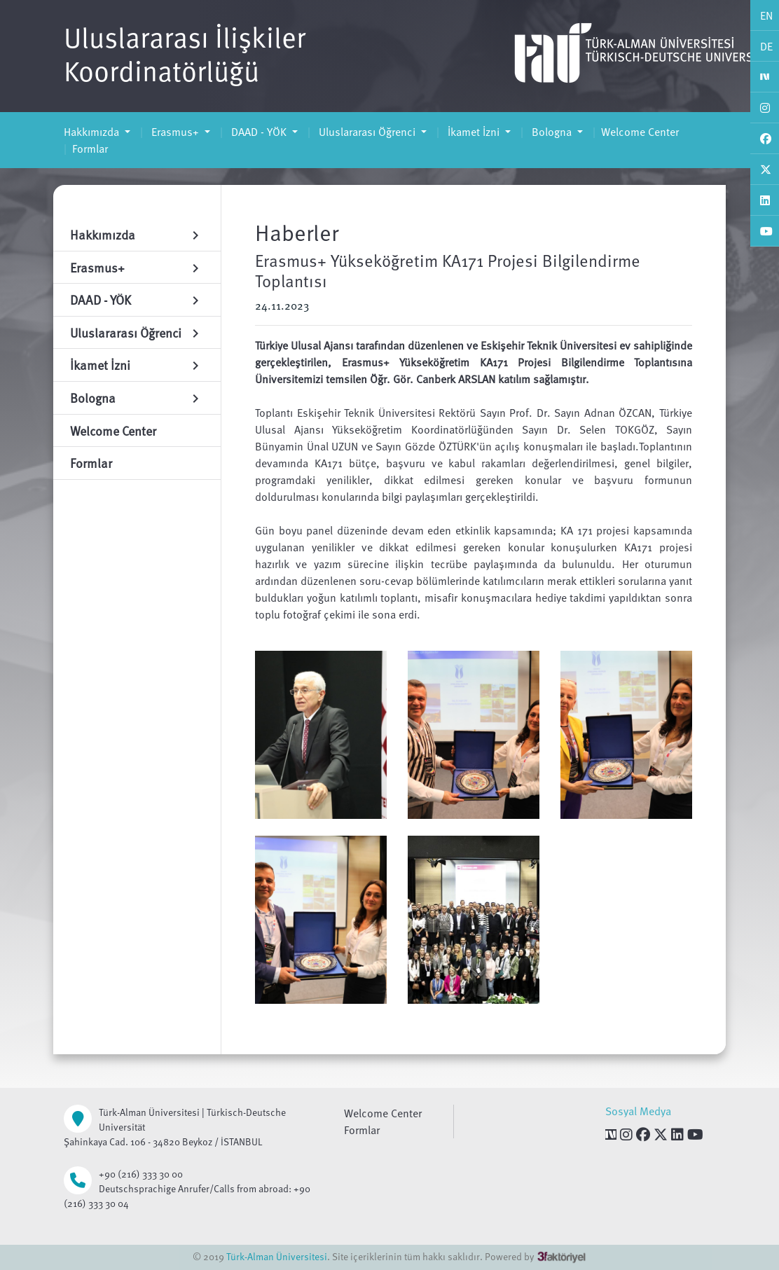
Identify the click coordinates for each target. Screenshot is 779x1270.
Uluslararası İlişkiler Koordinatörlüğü (184, 53)
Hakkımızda (93, 131)
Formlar (90, 148)
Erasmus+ (175, 131)
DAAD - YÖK (258, 131)
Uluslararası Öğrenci (367, 131)
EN (766, 15)
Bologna (551, 131)
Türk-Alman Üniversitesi (276, 1256)
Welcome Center (640, 131)
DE (766, 46)
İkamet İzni (473, 131)
